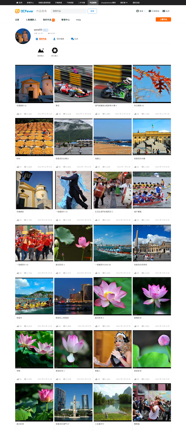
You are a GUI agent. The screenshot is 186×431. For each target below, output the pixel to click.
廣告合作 (151, 396)
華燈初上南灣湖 (62, 282)
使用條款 (151, 404)
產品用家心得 (47, 404)
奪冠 (57, 106)
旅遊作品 (98, 400)
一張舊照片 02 (22, 265)
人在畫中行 (99, 316)
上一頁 (74, 353)
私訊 (76, 39)
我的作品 (49, 20)
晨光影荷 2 (99, 282)
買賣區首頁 (72, 388)
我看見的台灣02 (62, 159)
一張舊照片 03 (61, 212)
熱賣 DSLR (125, 404)
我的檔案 (60, 39)
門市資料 (124, 388)
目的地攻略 (99, 396)
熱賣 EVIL (125, 408)
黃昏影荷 (137, 299)
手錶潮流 (71, 408)
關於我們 (151, 388)
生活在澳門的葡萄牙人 (104, 212)
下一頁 (112, 353)
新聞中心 (19, 388)
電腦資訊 (71, 400)
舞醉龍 (137, 316)
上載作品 (163, 19)
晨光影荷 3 (60, 265)
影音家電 (71, 404)
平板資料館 (46, 400)
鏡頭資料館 (46, 392)
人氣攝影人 (31, 20)
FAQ (78, 20)
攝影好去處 (101, 388)
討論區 (18, 404)
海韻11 (98, 159)
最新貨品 (124, 392)
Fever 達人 (19, 392)
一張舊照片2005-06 (103, 265)
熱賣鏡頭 (124, 400)
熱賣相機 (124, 396)
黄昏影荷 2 (60, 299)
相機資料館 (46, 388)
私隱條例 (151, 408)
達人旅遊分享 (100, 404)
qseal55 (38, 29)
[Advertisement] (93, 369)
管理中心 (65, 20)
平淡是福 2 (99, 333)
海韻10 (58, 333)
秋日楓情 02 (139, 106)
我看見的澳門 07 (62, 316)
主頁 (17, 20)
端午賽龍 (137, 212)
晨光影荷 (20, 316)
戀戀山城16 (139, 333)
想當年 (19, 282)
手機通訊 (71, 396)
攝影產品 (71, 392)
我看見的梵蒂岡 (140, 265)
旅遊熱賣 (98, 392)
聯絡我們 (151, 392)
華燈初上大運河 (23, 333)
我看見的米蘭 (139, 159)
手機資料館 (46, 396)
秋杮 (18, 159)
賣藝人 (97, 299)
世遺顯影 (20, 212)
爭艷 (18, 299)
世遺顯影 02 (21, 106)
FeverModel (20, 396)
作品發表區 (19, 400)
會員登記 (151, 400)
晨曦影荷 (137, 282)
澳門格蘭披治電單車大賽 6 (106, 106)
